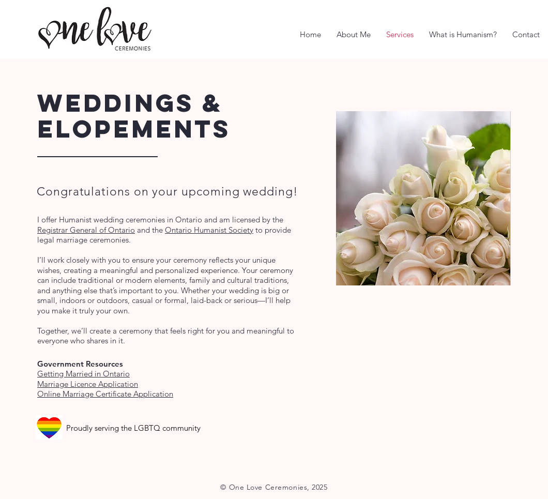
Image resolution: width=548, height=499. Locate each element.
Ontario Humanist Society (209, 230)
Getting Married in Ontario (83, 374)
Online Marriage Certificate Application (105, 394)
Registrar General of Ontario (86, 230)
